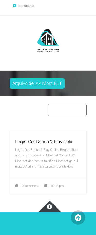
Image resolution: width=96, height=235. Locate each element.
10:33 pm (54, 186)
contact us (26, 6)
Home (54, 110)
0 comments (27, 186)
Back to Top (78, 217)
